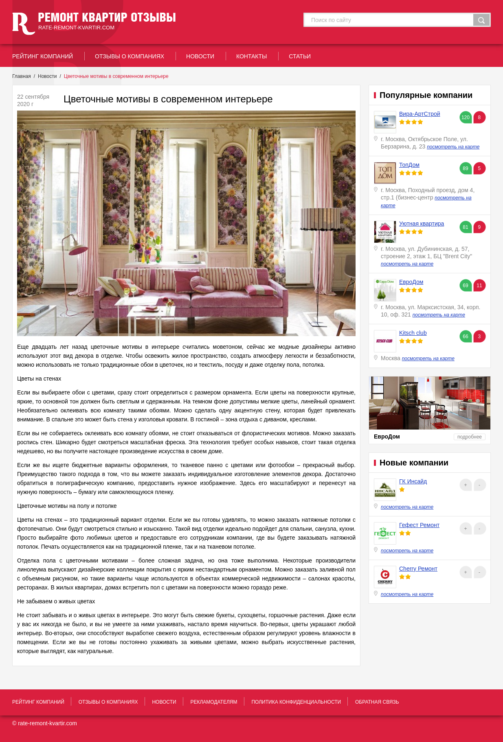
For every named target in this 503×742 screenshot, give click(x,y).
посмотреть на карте (453, 147)
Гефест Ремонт (419, 525)
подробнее (469, 437)
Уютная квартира (421, 223)
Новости (47, 76)
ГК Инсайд (413, 481)
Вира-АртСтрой (419, 114)
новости (200, 56)
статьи (300, 56)
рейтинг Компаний (42, 56)
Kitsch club (413, 333)
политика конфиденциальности (296, 702)
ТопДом (409, 165)
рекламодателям (213, 702)
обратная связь (377, 702)
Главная (21, 76)
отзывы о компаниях (129, 56)
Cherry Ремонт (418, 568)
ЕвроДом (411, 282)
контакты (251, 56)
